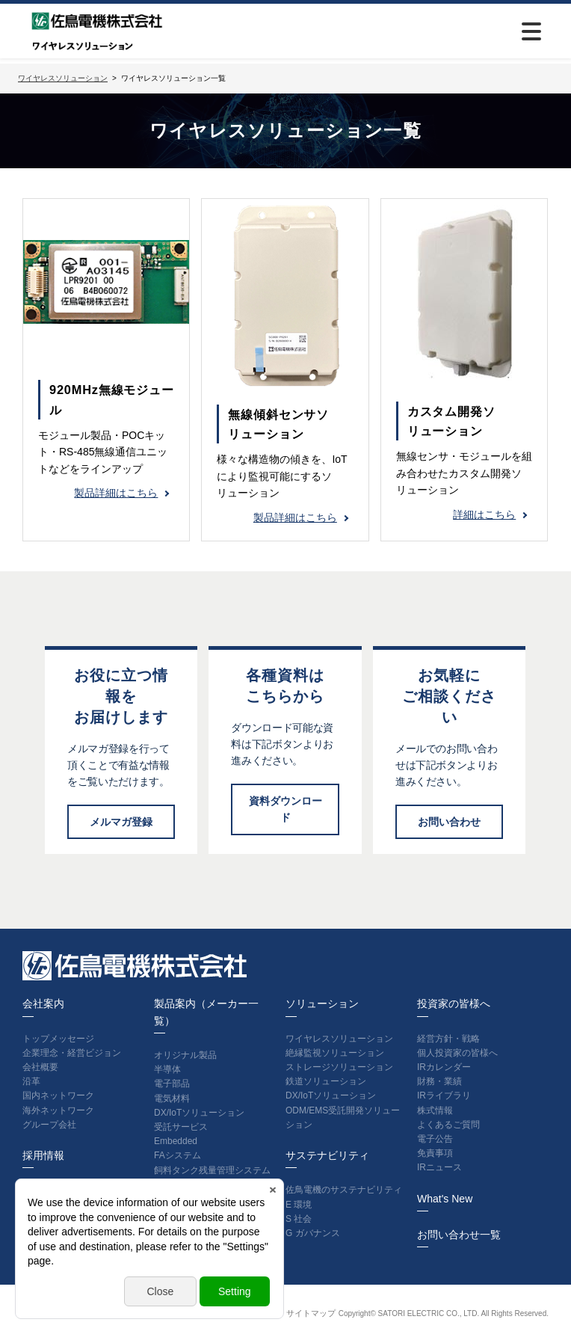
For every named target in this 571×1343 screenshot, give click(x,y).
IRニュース (439, 1167)
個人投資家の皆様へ (457, 1053)
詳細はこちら (484, 514)
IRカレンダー (444, 1067)
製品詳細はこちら (116, 493)
